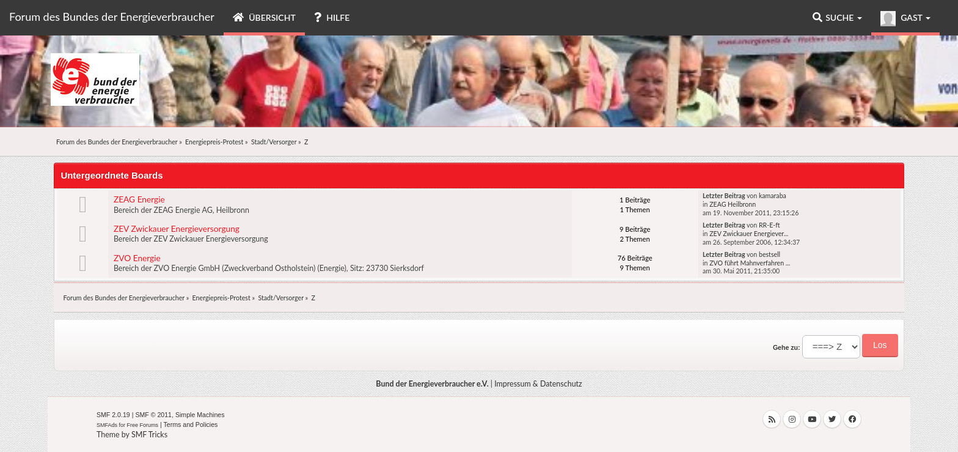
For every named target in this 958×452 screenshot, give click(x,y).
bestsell (769, 254)
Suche (837, 17)
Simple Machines (200, 414)
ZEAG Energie (139, 199)
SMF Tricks (149, 434)
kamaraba (772, 195)
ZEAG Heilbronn (732, 204)
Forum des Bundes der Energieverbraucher (111, 16)
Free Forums (143, 425)
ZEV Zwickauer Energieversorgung (177, 228)
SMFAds (107, 425)
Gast (905, 18)
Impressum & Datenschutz (538, 383)
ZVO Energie (137, 258)
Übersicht (264, 17)
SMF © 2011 (153, 414)
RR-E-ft (769, 225)
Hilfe (331, 17)
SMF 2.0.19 (113, 414)
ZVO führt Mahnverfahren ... (749, 263)
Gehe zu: (786, 347)
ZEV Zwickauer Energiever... (748, 233)
